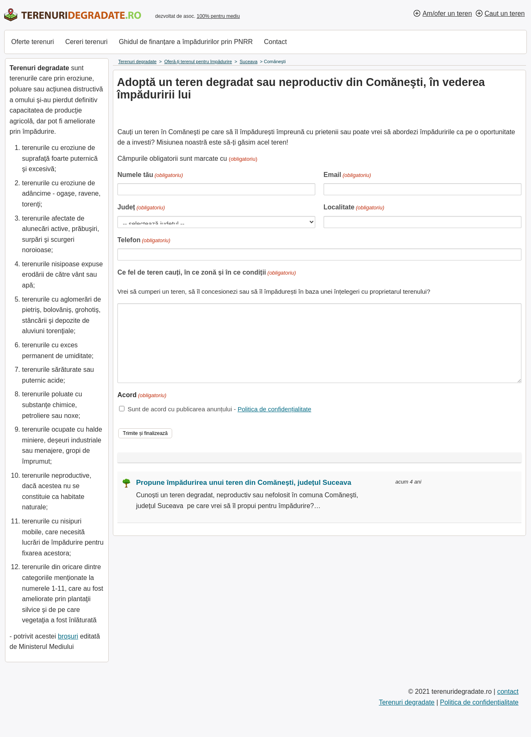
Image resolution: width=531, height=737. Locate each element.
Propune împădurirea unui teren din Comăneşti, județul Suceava (243, 482)
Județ (141, 208)
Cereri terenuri (86, 41)
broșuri (68, 636)
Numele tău (150, 175)
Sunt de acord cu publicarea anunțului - (219, 409)
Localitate (354, 208)
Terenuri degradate (406, 702)
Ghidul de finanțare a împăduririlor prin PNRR (186, 41)
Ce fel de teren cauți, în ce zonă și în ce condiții (206, 273)
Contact (275, 41)
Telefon (144, 240)
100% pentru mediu (218, 16)
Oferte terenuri (32, 41)
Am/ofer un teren (447, 13)
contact (508, 691)
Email (347, 175)
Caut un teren (505, 13)
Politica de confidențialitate (275, 409)
